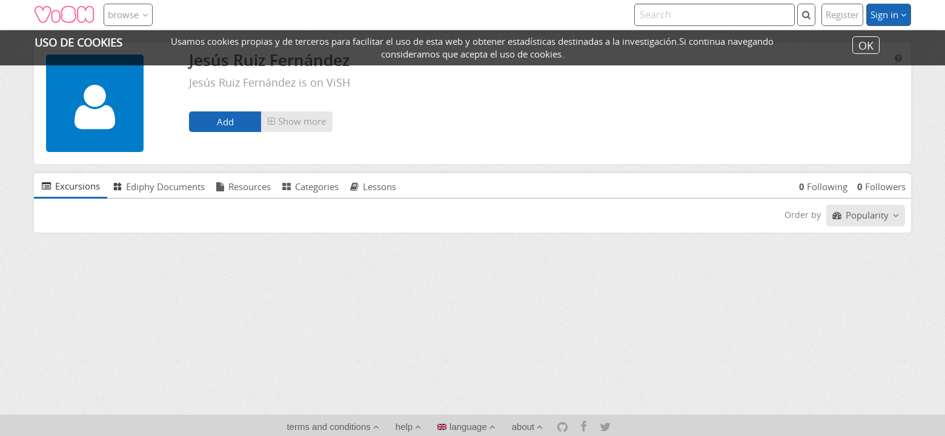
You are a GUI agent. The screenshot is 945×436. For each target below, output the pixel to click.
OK (866, 45)
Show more (297, 121)
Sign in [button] (888, 14)
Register (842, 14)
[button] (297, 121)
